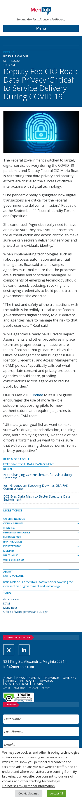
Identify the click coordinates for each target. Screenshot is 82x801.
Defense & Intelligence (16, 532)
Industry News (12, 546)
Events (34, 678)
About (6, 688)
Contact (33, 688)
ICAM (6, 603)
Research (51, 678)
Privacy (46, 688)
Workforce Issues (13, 559)
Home (7, 678)
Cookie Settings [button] (28, 793)
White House (10, 555)
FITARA (37, 684)
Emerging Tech (14, 464)
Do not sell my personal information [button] (28, 786)
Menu (41, 28)
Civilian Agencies (13, 523)
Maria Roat (10, 607)
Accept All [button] (56, 793)
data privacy (11, 599)
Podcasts (28, 681)
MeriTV (10, 681)
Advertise (19, 688)
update (37, 395)
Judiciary (8, 550)
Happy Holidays (12, 541)
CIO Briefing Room (14, 518)
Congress (9, 528)
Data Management (40, 464)
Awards (46, 681)
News (20, 678)
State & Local (17, 684)
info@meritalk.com (18, 666)
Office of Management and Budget (25, 612)
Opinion (69, 678)
